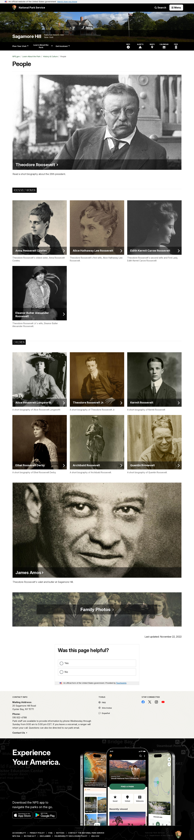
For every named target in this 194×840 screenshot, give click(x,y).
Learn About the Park (43, 46)
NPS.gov (16, 56)
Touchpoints (121, 683)
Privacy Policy (37, 833)
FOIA (50, 833)
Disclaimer (45, 836)
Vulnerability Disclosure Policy (70, 836)
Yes (67, 663)
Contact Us (19, 732)
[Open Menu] (176, 8)
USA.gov (95, 836)
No (66, 671)
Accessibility (19, 833)
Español (104, 713)
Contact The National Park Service (86, 833)
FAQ (102, 702)
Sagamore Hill (26, 36)
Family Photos (95, 609)
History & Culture (50, 56)
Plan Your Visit (20, 46)
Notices (60, 833)
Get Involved (63, 46)
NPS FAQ (16, 836)
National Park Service (155, 833)
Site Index (105, 708)
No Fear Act (30, 836)
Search (160, 7)
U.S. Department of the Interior (159, 835)
